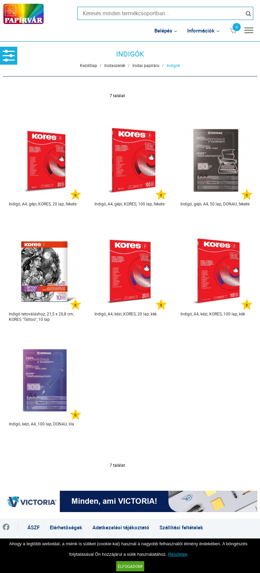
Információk (201, 30)
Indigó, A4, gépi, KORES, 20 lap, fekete (43, 203)
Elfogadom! (130, 566)
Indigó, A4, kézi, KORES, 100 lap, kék (212, 313)
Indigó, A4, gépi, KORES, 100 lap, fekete (129, 203)
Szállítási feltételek (181, 527)
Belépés (163, 30)
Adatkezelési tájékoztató (120, 527)
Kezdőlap (88, 65)
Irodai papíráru (145, 65)
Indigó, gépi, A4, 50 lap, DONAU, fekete (215, 203)
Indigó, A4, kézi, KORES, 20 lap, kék (125, 313)
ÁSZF (33, 527)
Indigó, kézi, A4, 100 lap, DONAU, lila (41, 423)
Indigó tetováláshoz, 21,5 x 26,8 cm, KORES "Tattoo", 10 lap (41, 316)
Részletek (177, 554)
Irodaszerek (114, 65)
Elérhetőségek (66, 527)
